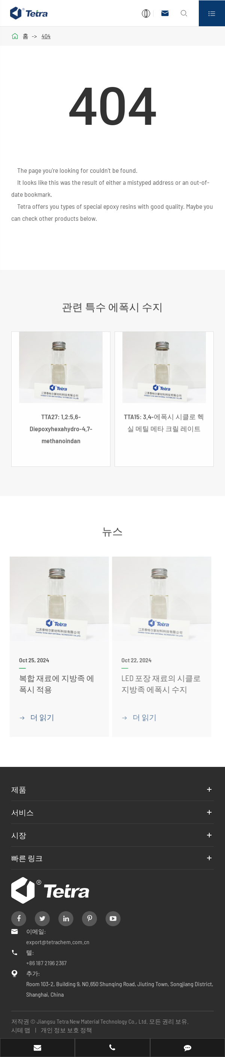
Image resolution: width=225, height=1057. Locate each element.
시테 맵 (20, 1029)
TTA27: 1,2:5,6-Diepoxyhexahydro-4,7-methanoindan (61, 432)
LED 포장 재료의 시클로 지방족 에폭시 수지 (156, 683)
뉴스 (112, 528)
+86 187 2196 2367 (46, 962)
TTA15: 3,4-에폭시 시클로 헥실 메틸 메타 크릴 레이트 (164, 426)
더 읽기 (32, 717)
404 (46, 35)
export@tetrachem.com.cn (57, 941)
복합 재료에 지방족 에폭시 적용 (52, 683)
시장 (18, 835)
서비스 (22, 812)
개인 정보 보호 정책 (66, 1029)
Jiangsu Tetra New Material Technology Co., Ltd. (93, 1021)
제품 (18, 789)
